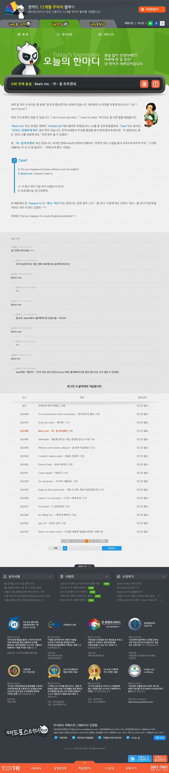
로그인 (141, 23)
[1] (158, 596)
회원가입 (129, 23)
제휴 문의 (159, 738)
